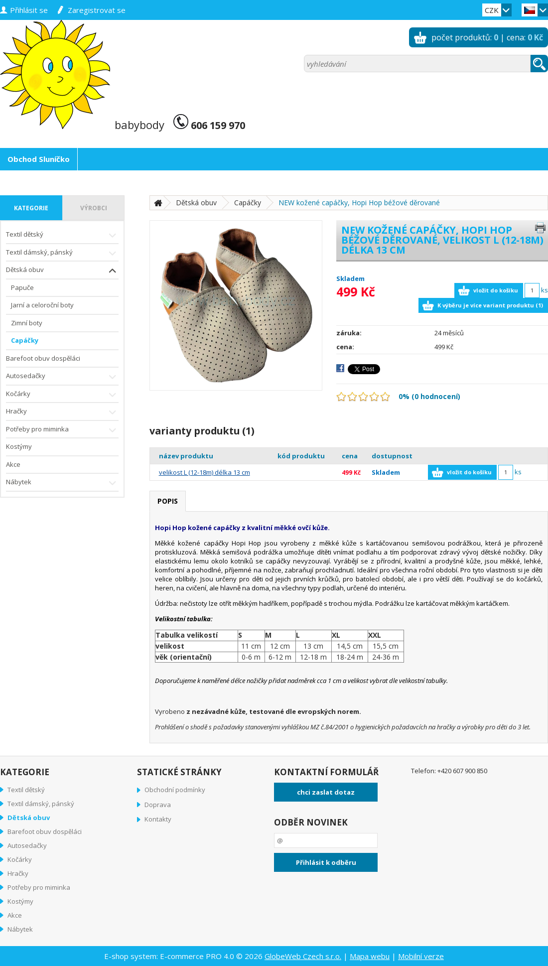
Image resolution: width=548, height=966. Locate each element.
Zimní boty (26, 322)
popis (167, 501)
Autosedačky (62, 377)
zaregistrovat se (97, 10)
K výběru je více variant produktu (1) (490, 305)
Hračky (62, 412)
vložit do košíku (495, 290)
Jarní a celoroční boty (42, 304)
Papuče (22, 287)
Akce (13, 464)
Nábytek (62, 483)
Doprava (157, 804)
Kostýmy (19, 446)
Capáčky (24, 340)
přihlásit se (29, 10)
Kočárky (62, 395)
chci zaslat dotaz (326, 792)
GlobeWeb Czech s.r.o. (303, 956)
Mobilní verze (421, 956)
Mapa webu (370, 956)
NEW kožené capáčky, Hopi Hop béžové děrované (359, 202)
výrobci (93, 208)
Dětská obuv (62, 270)
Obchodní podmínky (174, 789)
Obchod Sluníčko (38, 159)
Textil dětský (62, 235)
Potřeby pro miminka (62, 430)
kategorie (31, 208)
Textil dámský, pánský (62, 253)
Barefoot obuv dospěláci (43, 358)
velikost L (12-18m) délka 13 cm (204, 472)
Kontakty (157, 819)
